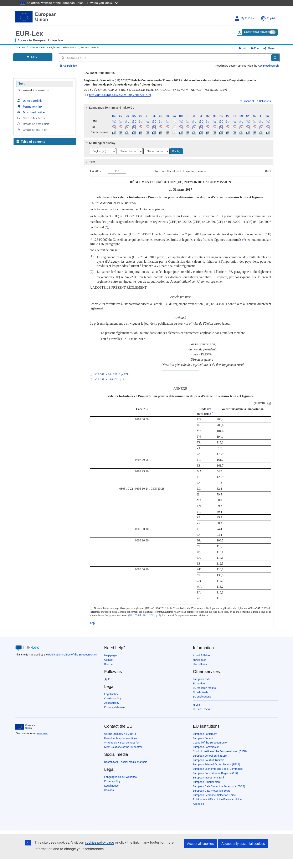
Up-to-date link (29, 100)
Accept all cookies (200, 843)
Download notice (31, 112)
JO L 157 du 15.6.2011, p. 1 (109, 379)
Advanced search (268, 65)
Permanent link (29, 106)
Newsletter (199, 659)
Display (176, 151)
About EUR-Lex (201, 655)
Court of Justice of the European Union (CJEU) (220, 751)
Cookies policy (112, 698)
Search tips (68, 65)
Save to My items (31, 118)
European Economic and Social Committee (218, 768)
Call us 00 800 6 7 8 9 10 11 (120, 733)
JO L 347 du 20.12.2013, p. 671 (111, 374)
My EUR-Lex (245, 18)
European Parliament (205, 733)
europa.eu (42, 733)
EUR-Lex (29, 33)
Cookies (109, 790)
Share (268, 48)
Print (255, 48)
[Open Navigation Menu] (32, 57)
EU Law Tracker (202, 709)
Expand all (247, 101)
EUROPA (20, 47)
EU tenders (199, 683)
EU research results (204, 687)
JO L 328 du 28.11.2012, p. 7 (144, 615)
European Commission (206, 747)
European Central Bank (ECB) (210, 755)
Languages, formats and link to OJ (109, 107)
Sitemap (109, 664)
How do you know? (102, 3)
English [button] (268, 18)
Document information (33, 90)
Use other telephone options (120, 738)
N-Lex (196, 704)
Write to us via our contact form (122, 742)
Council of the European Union (210, 742)
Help (243, 48)
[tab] (178, 107)
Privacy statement (114, 707)
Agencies (198, 803)
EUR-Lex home (37, 47)
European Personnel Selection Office (214, 795)
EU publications (202, 696)
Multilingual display (99, 143)
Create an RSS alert (32, 130)
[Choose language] (103, 151)
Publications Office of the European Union (72, 654)
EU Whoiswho (201, 692)
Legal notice (111, 694)
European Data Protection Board (211, 790)
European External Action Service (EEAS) (216, 764)
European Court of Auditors (208, 760)
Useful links (200, 664)
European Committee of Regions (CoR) (215, 773)
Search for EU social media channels (125, 761)
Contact (108, 659)
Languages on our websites (120, 776)
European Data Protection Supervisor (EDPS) (219, 786)
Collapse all (264, 101)
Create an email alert (33, 124)
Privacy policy (112, 781)
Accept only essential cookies (243, 843)
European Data (201, 679)
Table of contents (30, 142)
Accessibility (111, 702)
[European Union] (25, 727)
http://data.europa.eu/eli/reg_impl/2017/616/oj (120, 95)
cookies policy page (99, 842)
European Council (203, 738)
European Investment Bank (209, 777)
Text (22, 84)
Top (92, 623)
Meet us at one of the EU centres (123, 747)
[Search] (275, 57)
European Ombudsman (206, 781)
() (106, 227)
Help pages (111, 655)
